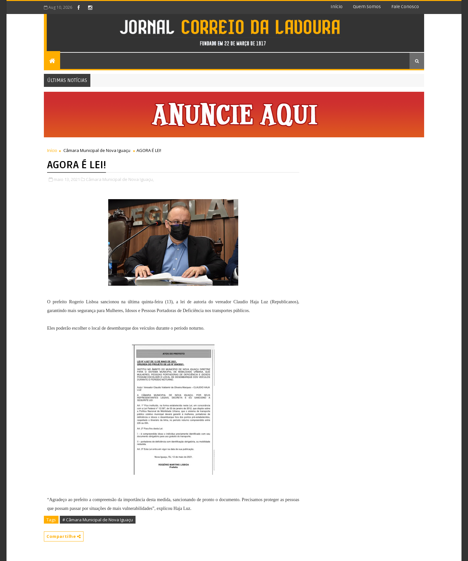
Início (337, 6)
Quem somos (367, 6)
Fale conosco (405, 6)
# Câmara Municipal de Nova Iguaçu (97, 520)
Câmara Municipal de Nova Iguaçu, (120, 179)
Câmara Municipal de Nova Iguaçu (96, 150)
